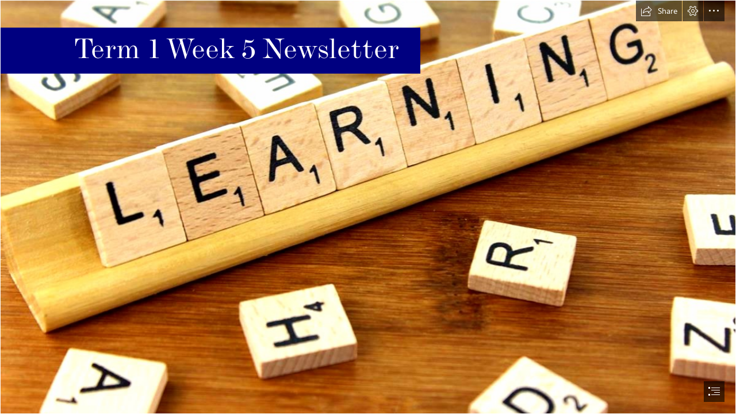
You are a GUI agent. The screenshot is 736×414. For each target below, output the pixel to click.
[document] (368, 207)
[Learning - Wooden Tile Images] (368, 207)
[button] (659, 11)
